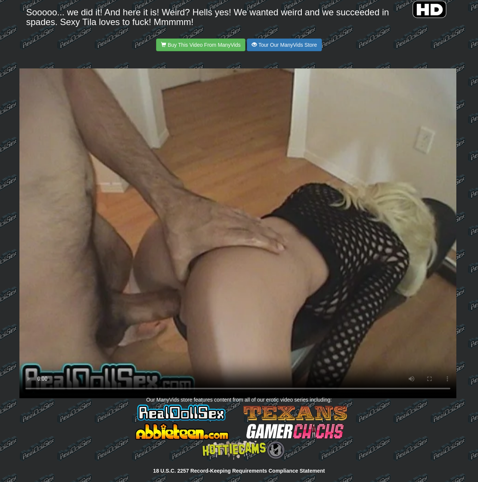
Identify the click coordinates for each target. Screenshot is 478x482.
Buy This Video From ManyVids (200, 45)
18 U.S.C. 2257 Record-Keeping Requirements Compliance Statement (239, 471)
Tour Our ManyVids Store (284, 45)
